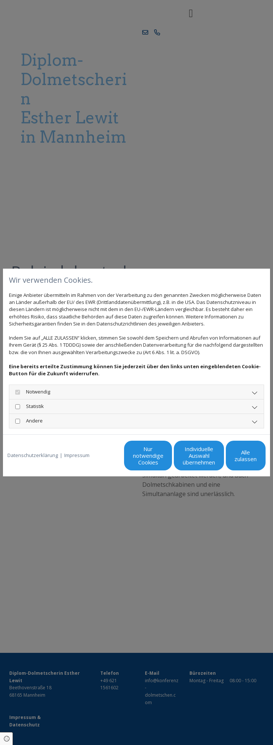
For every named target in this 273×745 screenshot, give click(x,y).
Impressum (77, 440)
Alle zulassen (231, 459)
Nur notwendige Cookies (90, 459)
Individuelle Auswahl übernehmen (160, 458)
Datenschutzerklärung (32, 440)
